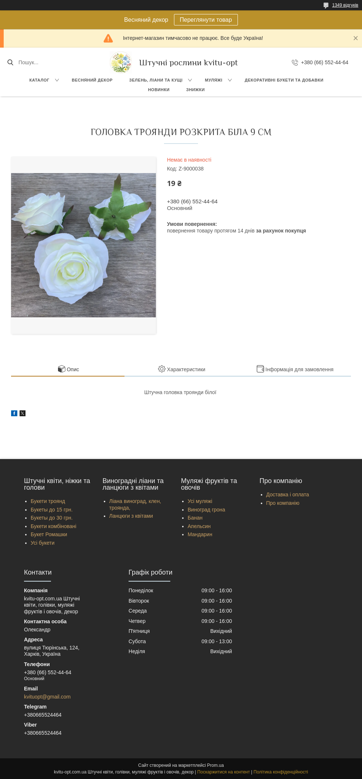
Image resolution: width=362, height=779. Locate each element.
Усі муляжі (200, 501)
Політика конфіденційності (280, 772)
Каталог (39, 80)
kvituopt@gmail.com (47, 697)
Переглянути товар (206, 20)
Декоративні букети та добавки (284, 80)
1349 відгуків (345, 5)
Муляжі (213, 80)
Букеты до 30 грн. (52, 518)
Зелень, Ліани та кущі (156, 80)
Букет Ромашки (49, 534)
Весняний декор (92, 80)
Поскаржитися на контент (223, 772)
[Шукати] (10, 62)
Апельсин (199, 526)
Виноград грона (206, 510)
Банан (195, 518)
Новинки (159, 89)
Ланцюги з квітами (131, 516)
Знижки (195, 89)
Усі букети (43, 543)
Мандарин (200, 534)
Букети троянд (48, 501)
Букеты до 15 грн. (52, 510)
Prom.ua (215, 765)
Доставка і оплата (287, 494)
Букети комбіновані (53, 526)
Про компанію (283, 503)
